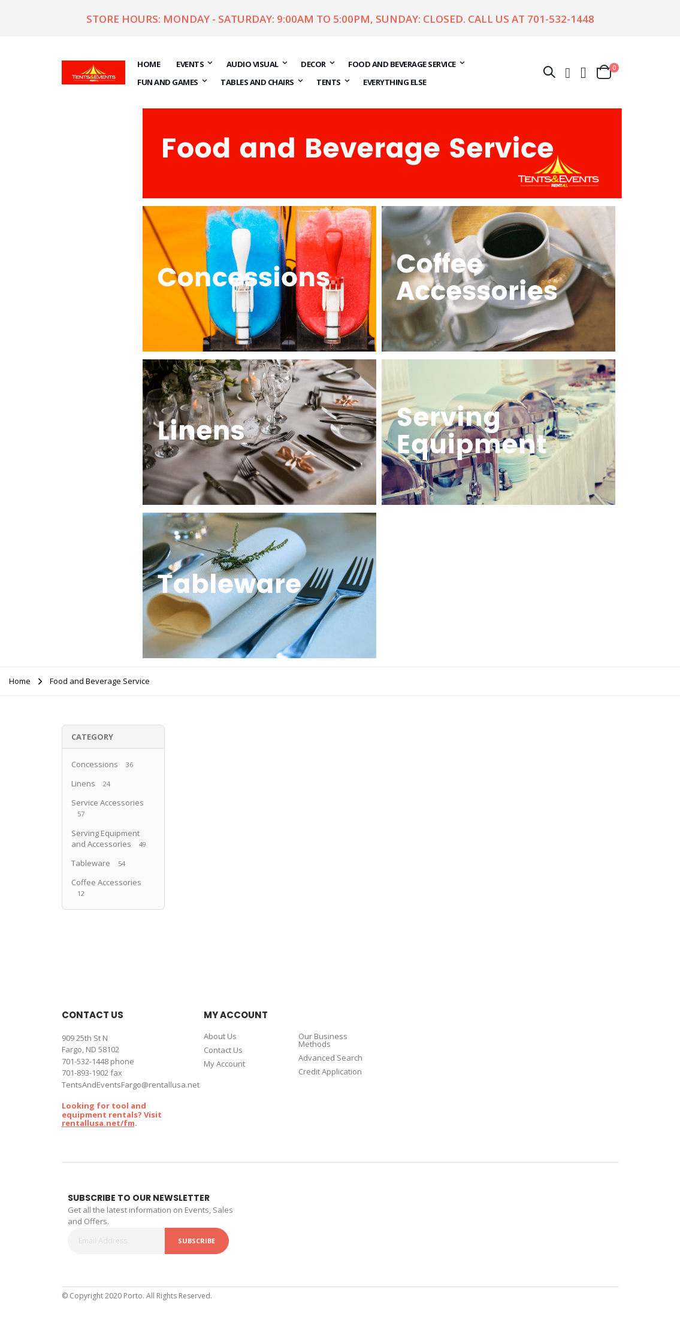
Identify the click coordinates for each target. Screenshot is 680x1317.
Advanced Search (330, 1057)
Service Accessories (107, 802)
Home (20, 681)
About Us (220, 1036)
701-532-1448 (560, 19)
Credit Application (330, 1071)
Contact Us (223, 1049)
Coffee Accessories (106, 882)
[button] (584, 72)
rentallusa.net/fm (98, 1123)
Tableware (90, 863)
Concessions (94, 764)
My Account (224, 1063)
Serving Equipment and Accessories (105, 838)
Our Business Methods (322, 1040)
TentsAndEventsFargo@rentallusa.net (131, 1084)
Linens (83, 783)
